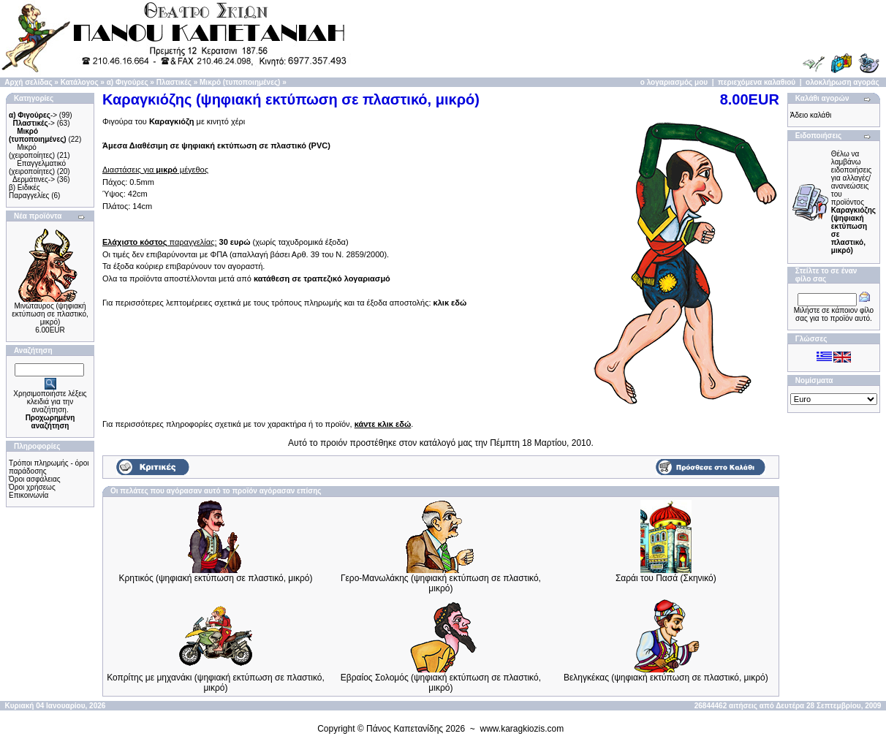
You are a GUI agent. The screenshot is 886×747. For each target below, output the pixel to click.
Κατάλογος (80, 82)
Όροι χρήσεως (32, 487)
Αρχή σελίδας (28, 82)
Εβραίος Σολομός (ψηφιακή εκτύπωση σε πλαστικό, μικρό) (441, 682)
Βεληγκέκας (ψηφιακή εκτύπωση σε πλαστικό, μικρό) (666, 677)
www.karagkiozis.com (522, 729)
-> (33, 115)
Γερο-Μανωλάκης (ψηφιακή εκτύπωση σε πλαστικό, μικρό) (441, 583)
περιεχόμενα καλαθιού (756, 82)
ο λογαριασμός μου (674, 82)
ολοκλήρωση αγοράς (842, 82)
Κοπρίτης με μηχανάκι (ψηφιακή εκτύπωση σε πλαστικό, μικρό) (216, 682)
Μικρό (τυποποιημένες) (240, 82)
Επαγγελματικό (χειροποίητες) (37, 167)
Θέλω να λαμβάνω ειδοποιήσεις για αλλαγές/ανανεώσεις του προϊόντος (853, 202)
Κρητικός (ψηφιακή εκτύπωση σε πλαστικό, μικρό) (216, 578)
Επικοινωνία (28, 495)
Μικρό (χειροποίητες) (32, 151)
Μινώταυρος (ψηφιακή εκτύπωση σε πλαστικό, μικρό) (50, 314)
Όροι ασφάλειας (35, 479)
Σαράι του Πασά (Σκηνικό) (666, 578)
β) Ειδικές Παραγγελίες (29, 191)
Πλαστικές (174, 82)
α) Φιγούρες (127, 82)
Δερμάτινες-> (33, 179)
